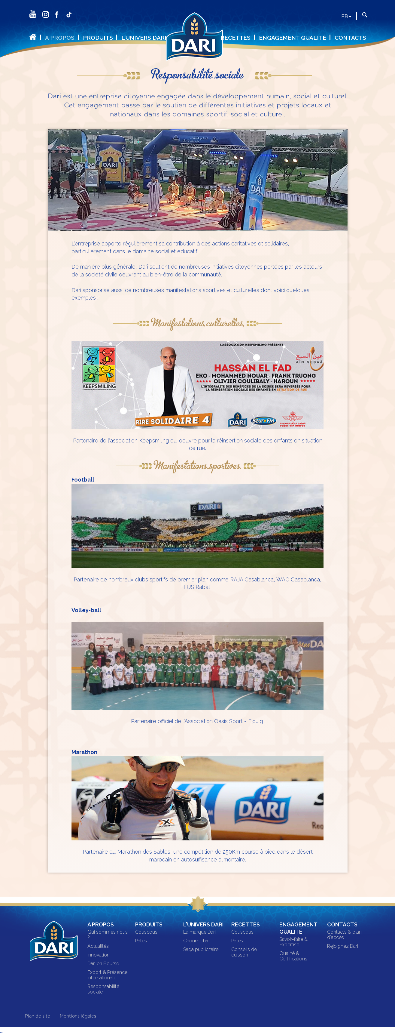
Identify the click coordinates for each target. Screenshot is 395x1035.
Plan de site (37, 1016)
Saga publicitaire (200, 949)
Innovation (98, 955)
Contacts (350, 37)
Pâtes (141, 941)
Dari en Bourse (103, 963)
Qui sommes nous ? (107, 934)
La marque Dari (199, 932)
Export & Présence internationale (107, 975)
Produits (98, 37)
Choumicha (195, 941)
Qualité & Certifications (293, 956)
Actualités (98, 946)
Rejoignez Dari (342, 946)
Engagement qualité (292, 37)
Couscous (146, 932)
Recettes (235, 37)
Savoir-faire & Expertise (293, 942)
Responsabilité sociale (103, 989)
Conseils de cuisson (244, 952)
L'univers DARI (143, 37)
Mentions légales (78, 1016)
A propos (59, 37)
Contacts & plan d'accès (344, 934)
